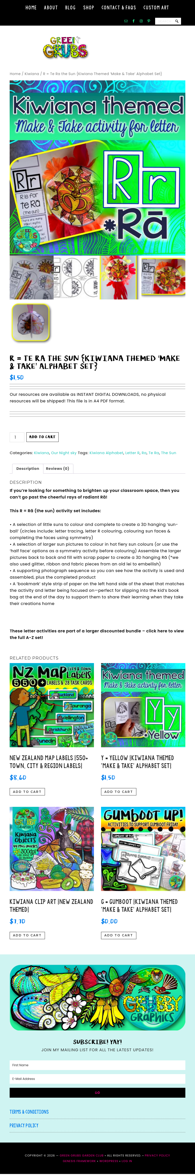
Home (15, 74)
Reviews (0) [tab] (59, 468)
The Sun (174, 452)
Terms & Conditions (29, 1113)
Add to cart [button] (27, 792)
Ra (148, 452)
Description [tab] (28, 468)
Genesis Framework (79, 1162)
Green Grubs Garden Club (97, 48)
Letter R (136, 452)
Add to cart (42, 437)
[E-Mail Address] (97, 1080)
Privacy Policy (24, 1126)
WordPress (108, 1162)
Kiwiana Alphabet (109, 452)
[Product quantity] (17, 437)
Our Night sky (65, 452)
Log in (127, 1162)
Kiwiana (32, 74)
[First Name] (97, 1066)
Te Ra (158, 452)
